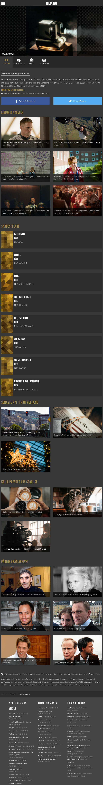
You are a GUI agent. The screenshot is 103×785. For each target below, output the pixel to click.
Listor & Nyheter (12, 112)
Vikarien (40, 711)
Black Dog (12, 707)
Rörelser (11, 722)
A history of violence (44, 714)
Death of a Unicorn (15, 740)
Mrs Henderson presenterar (47, 753)
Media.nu (70, 760)
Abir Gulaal (12, 737)
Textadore (70, 757)
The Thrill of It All (53, 83)
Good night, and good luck (46, 741)
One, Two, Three (72, 83)
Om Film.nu (71, 702)
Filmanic (70, 725)
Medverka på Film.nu (74, 714)
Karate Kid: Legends (15, 778)
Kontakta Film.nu (73, 708)
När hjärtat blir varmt (44, 726)
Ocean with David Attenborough (19, 731)
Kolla (69, 745)
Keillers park (42, 720)
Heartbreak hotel (43, 738)
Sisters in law (42, 735)
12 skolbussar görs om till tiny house (79, 734)
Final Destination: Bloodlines (18, 758)
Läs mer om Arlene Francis (13, 90)
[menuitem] (4, 689)
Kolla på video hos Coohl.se (19, 479)
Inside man (41, 702)
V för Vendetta (42, 747)
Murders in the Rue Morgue (28, 86)
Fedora (88, 83)
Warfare (11, 728)
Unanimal (12, 725)
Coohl (69, 731)
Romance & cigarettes (45, 705)
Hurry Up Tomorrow (15, 764)
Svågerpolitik (71, 768)
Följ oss (69, 720)
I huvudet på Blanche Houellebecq (20, 716)
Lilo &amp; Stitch (14, 775)
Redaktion (70, 711)
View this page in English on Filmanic (15, 74)
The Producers (42, 750)
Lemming (41, 732)
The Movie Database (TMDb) (62, 674)
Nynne (40, 723)
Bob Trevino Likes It (15, 711)
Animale (11, 755)
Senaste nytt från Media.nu (19, 400)
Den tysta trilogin (14, 743)
